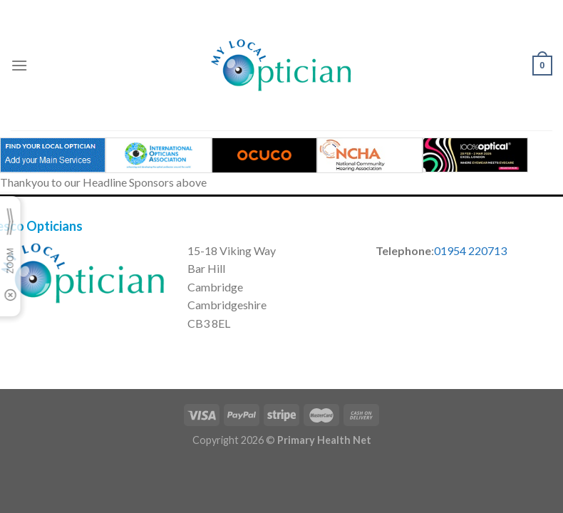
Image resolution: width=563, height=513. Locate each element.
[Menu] (19, 65)
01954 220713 (470, 250)
